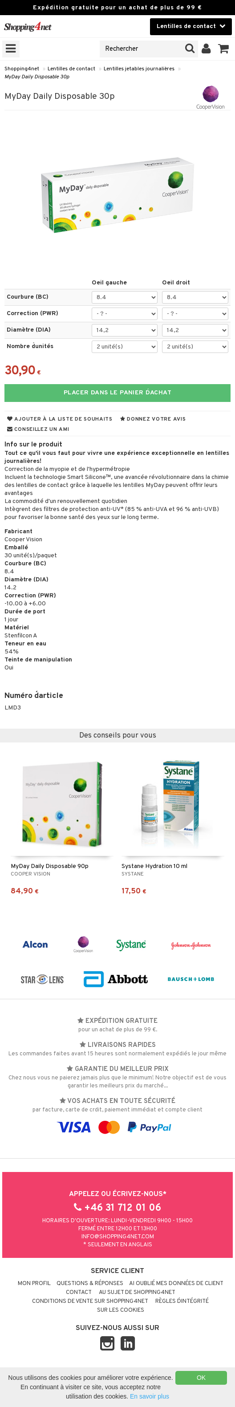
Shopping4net (21, 69)
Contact (79, 1292)
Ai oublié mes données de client (176, 1283)
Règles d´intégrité (182, 1301)
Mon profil (34, 1283)
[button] (224, 49)
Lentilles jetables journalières (139, 69)
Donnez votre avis (153, 419)
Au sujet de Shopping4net (137, 1292)
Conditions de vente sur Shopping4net (90, 1301)
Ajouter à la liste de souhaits (60, 419)
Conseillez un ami (38, 429)
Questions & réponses (90, 1283)
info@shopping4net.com (117, 1237)
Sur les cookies (120, 1310)
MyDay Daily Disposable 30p (36, 77)
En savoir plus (149, 1396)
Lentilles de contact (71, 69)
